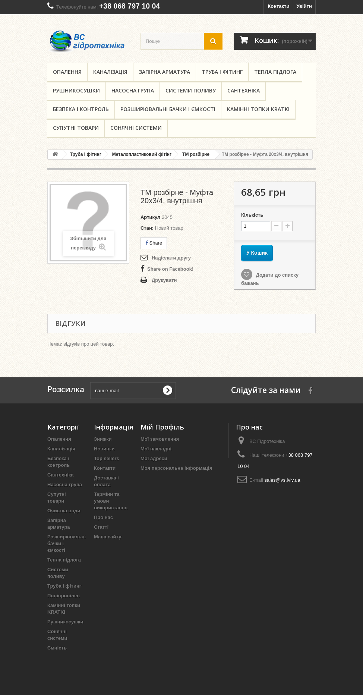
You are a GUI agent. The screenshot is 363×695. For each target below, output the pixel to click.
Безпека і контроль (81, 109)
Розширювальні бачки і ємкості (167, 109)
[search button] (213, 41)
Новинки (104, 449)
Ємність (57, 648)
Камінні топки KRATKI (258, 109)
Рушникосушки (76, 90)
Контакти (278, 6)
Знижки (103, 439)
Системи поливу (190, 90)
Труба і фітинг (222, 71)
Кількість (252, 215)
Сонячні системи (136, 127)
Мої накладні (156, 449)
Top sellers (106, 458)
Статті (101, 527)
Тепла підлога (275, 71)
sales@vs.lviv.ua (282, 480)
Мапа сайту (107, 537)
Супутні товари (76, 127)
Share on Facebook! (170, 269)
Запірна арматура (164, 71)
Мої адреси (154, 458)
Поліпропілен (63, 595)
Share (153, 243)
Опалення (67, 71)
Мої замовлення (160, 439)
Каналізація (110, 71)
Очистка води (63, 510)
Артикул (150, 217)
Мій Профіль (162, 426)
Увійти (304, 6)
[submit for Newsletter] (167, 390)
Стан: (147, 228)
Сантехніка (243, 90)
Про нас (103, 517)
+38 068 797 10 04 (129, 6)
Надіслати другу (171, 258)
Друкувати (164, 280)
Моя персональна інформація (176, 468)
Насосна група (132, 90)
